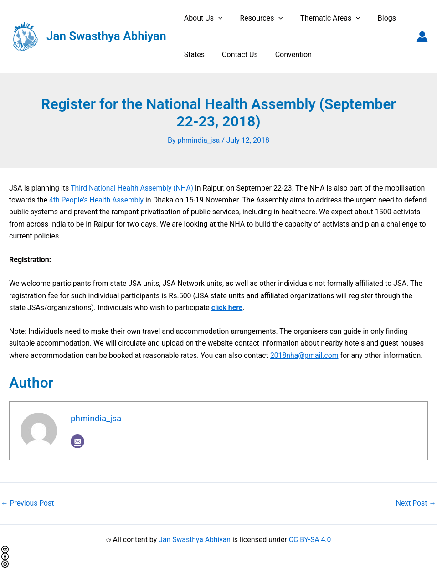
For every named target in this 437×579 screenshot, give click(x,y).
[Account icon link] (422, 36)
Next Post (415, 503)
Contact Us (236, 54)
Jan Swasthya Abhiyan (106, 36)
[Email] (77, 441)
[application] (216, 18)
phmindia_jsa (96, 418)
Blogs (377, 18)
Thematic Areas (323, 18)
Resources (257, 18)
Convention (286, 54)
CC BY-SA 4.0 (310, 539)
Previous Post (28, 503)
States (193, 54)
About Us (202, 18)
